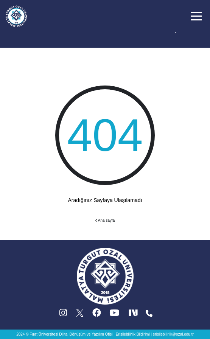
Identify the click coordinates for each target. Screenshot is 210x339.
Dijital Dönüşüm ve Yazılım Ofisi (85, 334)
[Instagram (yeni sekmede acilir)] (63, 315)
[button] (196, 16)
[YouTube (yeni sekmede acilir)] (114, 315)
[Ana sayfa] (16, 15)
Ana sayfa (105, 220)
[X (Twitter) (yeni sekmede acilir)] (80, 315)
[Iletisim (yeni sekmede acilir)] (149, 315)
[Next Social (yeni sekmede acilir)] (134, 315)
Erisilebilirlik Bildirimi (133, 334)
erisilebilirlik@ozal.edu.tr (173, 334)
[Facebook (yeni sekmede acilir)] (97, 315)
